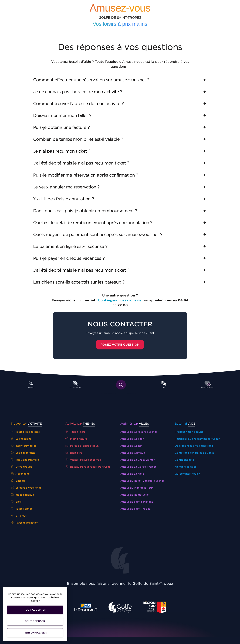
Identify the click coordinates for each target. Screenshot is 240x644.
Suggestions (21, 438)
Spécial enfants (23, 452)
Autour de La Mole (132, 473)
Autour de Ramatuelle (134, 494)
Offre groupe (22, 466)
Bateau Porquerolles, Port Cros (87, 466)
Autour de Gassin (131, 445)
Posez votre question (120, 344)
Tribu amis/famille (25, 459)
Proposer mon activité (189, 431)
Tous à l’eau (75, 431)
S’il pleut (19, 515)
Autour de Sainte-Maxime (136, 501)
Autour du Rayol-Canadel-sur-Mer (142, 480)
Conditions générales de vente (194, 452)
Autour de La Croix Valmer (137, 459)
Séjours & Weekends (26, 487)
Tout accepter (35, 609)
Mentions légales (185, 466)
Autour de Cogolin (132, 438)
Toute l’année (22, 508)
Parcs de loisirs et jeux (82, 445)
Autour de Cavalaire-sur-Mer (138, 431)
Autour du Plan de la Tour (136, 487)
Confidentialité (184, 459)
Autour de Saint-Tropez (135, 508)
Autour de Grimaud (132, 452)
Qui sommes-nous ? (187, 473)
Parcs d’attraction (25, 522)
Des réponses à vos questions (194, 445)
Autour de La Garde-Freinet (138, 466)
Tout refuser (35, 621)
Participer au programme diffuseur (197, 438)
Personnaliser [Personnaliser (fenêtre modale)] (35, 632)
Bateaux (18, 480)
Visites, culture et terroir (83, 459)
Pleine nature (76, 438)
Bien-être (73, 452)
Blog (16, 501)
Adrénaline (20, 473)
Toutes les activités (25, 431)
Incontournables (23, 445)
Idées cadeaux (22, 494)
